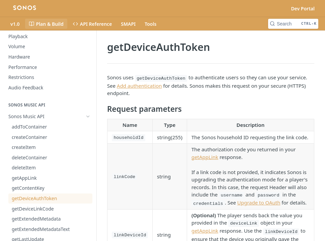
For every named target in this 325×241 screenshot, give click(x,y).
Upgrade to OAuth (258, 202)
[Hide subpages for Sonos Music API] (88, 116)
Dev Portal (303, 8)
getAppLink (204, 157)
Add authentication (139, 85)
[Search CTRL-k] (293, 24)
